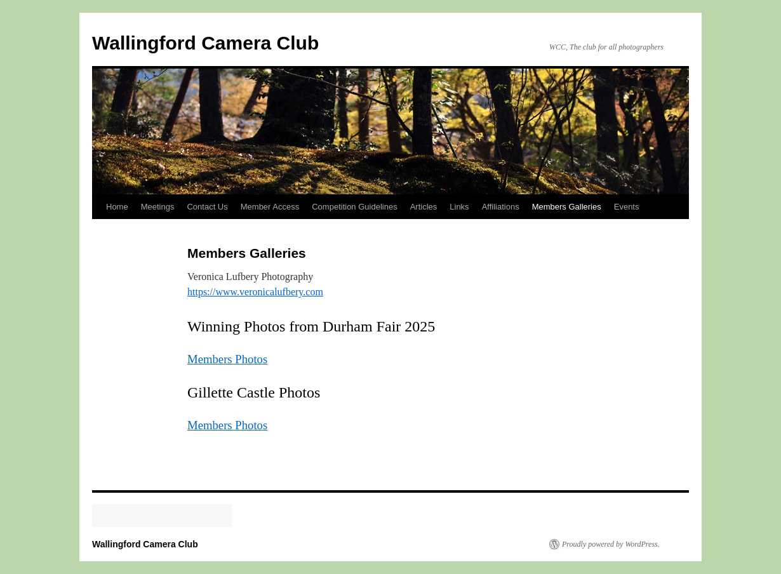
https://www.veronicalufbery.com (255, 291)
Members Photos (227, 359)
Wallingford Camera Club (205, 42)
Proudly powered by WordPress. (611, 544)
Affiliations (500, 206)
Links (459, 206)
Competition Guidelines (354, 206)
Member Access (270, 206)
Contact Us (207, 206)
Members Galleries (566, 206)
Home (117, 206)
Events (626, 206)
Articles (423, 206)
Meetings (158, 206)
